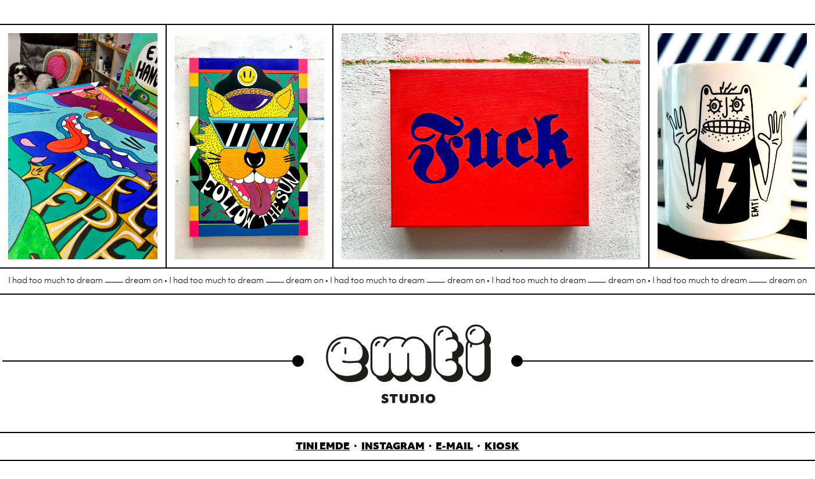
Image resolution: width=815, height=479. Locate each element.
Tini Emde (323, 447)
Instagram (393, 447)
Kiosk (501, 447)
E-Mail (454, 447)
